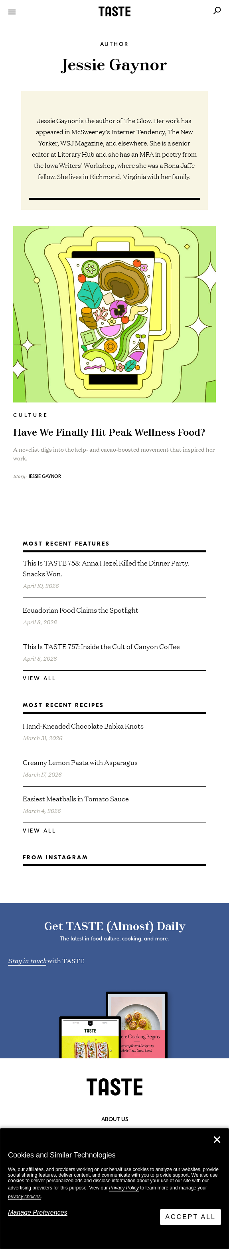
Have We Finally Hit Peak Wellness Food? (109, 432)
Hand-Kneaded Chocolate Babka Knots (83, 726)
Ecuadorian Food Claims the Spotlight (80, 610)
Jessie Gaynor (45, 476)
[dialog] (114, 1189)
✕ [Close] (217, 1140)
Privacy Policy (124, 1188)
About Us (114, 1119)
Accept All (190, 1216)
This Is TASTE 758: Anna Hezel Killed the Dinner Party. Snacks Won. (106, 568)
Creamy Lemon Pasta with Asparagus (80, 762)
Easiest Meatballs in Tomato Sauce (76, 798)
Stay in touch (27, 960)
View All (39, 678)
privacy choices (24, 1196)
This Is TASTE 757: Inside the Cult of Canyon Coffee (101, 646)
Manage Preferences (37, 1212)
